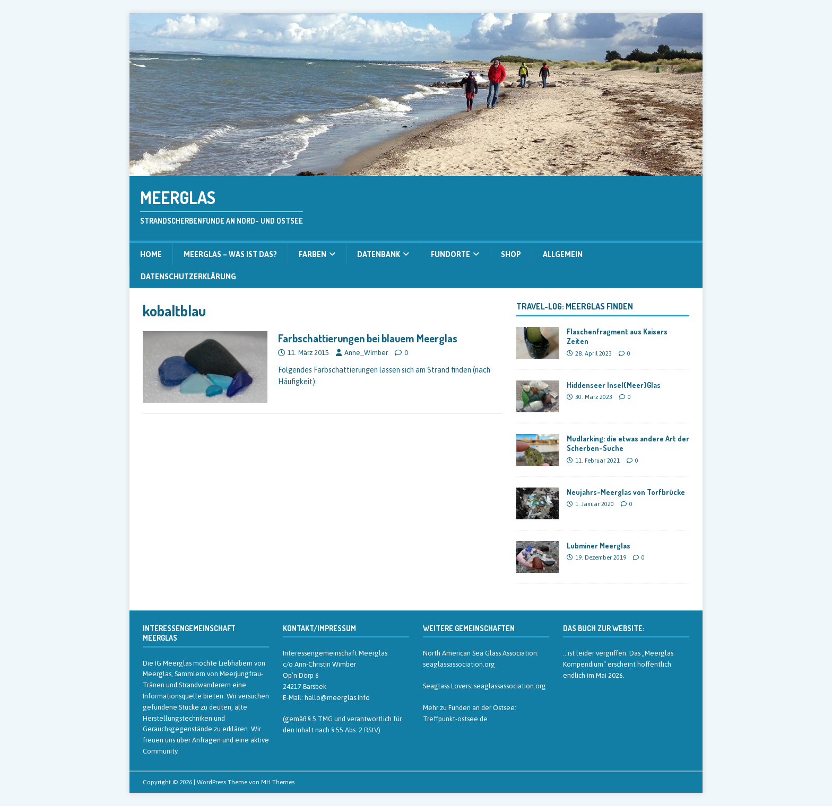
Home (151, 254)
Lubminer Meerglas (598, 545)
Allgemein (563, 254)
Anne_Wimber (366, 353)
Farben (312, 254)
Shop (511, 254)
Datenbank (378, 254)
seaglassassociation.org (459, 664)
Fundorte (450, 254)
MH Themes (277, 782)
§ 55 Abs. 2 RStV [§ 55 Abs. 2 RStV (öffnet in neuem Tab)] (354, 730)
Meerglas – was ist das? (230, 254)
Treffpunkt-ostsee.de (455, 719)
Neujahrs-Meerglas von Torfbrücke (626, 492)
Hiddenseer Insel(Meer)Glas (614, 384)
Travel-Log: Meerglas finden (574, 306)
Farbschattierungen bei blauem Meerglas (367, 338)
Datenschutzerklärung (188, 276)
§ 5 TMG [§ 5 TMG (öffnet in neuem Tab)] (320, 719)
